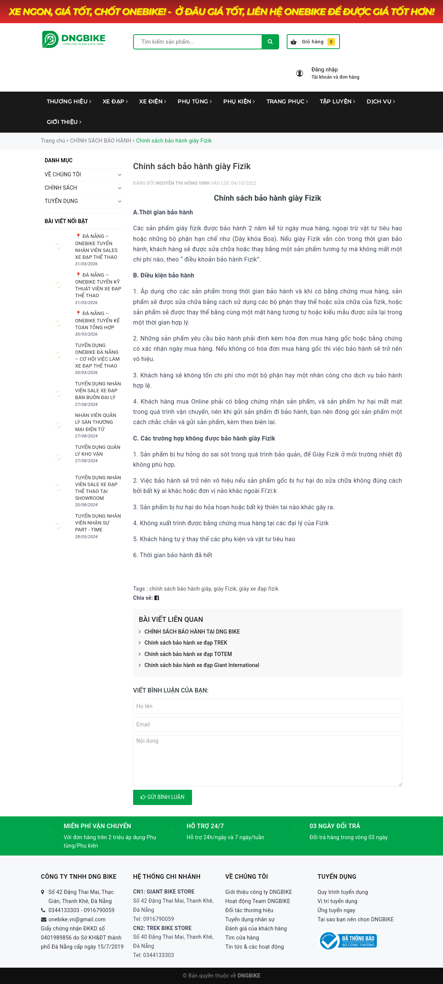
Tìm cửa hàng (242, 938)
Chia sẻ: (143, 598)
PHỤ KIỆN (239, 101)
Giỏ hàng (313, 42)
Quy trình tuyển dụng (343, 892)
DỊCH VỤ (381, 101)
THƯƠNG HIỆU (69, 101)
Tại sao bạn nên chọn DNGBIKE (356, 919)
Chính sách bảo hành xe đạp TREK (183, 643)
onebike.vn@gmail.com (77, 919)
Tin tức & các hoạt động (254, 947)
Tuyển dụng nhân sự (250, 919)
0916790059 (99, 910)
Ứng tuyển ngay (337, 910)
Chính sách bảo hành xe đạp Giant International (199, 665)
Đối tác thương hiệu (249, 910)
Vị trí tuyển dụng (337, 901)
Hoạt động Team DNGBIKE (258, 901)
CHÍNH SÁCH (61, 188)
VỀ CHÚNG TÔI (63, 174)
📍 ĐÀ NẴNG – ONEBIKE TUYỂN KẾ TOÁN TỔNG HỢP (97, 320)
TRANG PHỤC (287, 101)
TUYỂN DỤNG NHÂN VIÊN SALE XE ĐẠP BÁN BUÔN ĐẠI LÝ (98, 390)
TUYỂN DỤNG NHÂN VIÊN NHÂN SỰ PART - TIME (98, 522)
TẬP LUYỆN (338, 101)
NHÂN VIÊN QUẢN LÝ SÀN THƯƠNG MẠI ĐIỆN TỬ (95, 422)
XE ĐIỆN (152, 101)
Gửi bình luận (162, 797)
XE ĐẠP (115, 101)
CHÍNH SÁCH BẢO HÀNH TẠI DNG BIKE (189, 632)
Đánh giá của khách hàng (256, 928)
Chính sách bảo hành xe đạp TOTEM (185, 654)
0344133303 (64, 910)
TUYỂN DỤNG (61, 201)
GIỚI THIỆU (64, 122)
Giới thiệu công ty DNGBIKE (258, 892)
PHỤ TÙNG (195, 101)
